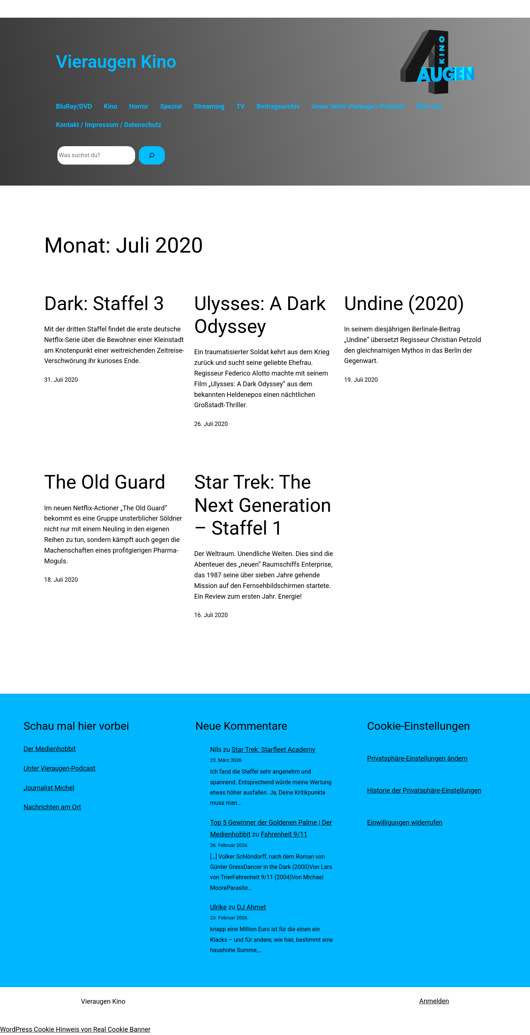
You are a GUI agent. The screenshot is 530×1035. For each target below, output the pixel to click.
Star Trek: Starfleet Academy (273, 749)
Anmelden (434, 1001)
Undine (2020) (404, 303)
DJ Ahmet (251, 907)
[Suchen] (152, 155)
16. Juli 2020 (211, 615)
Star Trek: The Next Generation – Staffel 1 (263, 505)
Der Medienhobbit (50, 749)
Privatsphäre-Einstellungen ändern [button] (417, 758)
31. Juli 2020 (61, 379)
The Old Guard (105, 482)
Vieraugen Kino (116, 61)
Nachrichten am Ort (52, 807)
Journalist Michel (49, 788)
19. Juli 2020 (361, 379)
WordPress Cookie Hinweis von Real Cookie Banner (75, 1029)
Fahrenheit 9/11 (284, 834)
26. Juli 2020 (211, 423)
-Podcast (59, 768)
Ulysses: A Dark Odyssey (260, 315)
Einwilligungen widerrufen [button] (404, 822)
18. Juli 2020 (61, 579)
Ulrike (218, 907)
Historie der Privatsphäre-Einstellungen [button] (424, 790)
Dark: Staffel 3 (104, 303)
